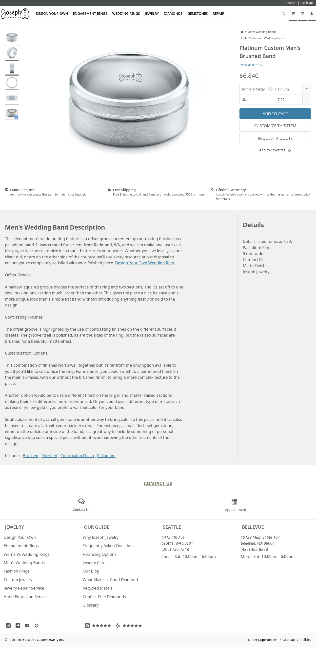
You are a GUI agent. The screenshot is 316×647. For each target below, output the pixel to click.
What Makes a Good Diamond (110, 579)
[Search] (283, 13)
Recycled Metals (97, 588)
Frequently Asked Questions (109, 545)
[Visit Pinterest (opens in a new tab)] (37, 625)
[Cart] (293, 13)
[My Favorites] (302, 13)
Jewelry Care (94, 562)
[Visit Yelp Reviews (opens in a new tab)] (130, 625)
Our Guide (96, 527)
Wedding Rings (126, 13)
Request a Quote (275, 138)
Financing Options (99, 554)
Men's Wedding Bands (24, 562)
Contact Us (158, 483)
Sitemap (289, 640)
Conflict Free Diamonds (104, 596)
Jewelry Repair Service (24, 588)
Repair (218, 13)
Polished (49, 455)
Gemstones (197, 13)
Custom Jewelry (18, 579)
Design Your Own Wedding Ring (144, 263)
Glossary (91, 605)
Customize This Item (275, 125)
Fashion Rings (16, 571)
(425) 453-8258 (254, 549)
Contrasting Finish (77, 455)
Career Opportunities (262, 640)
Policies (306, 640)
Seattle (172, 527)
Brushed (30, 455)
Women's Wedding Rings (27, 554)
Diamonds (173, 13)
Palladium (106, 455)
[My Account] (312, 13)
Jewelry (152, 13)
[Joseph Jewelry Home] (242, 31)
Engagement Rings (90, 13)
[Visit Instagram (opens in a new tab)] (9, 625)
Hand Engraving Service (26, 596)
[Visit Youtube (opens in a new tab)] (28, 625)
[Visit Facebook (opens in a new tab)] (19, 625)
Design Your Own (52, 13)
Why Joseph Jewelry (100, 537)
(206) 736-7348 (175, 549)
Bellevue (253, 527)
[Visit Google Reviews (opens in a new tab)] (99, 625)
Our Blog (91, 571)
